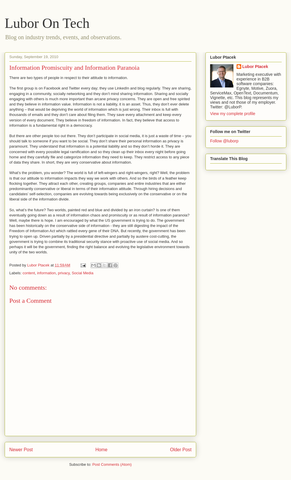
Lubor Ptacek (255, 66)
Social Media (82, 273)
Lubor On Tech (47, 23)
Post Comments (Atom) (112, 464)
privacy (64, 273)
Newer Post (21, 449)
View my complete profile (232, 113)
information (46, 273)
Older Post (180, 449)
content (29, 273)
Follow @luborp (224, 141)
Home (101, 449)
